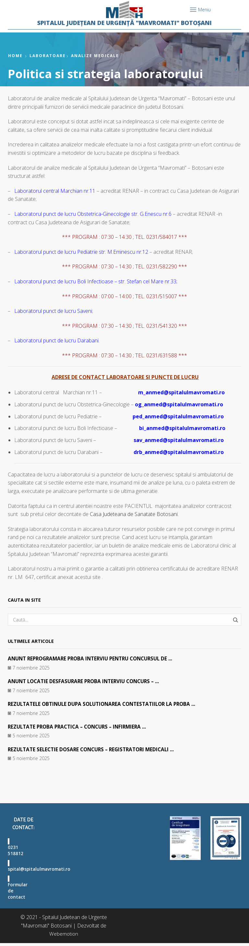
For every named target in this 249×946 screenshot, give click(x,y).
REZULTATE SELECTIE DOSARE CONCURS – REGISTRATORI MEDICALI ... (95, 749)
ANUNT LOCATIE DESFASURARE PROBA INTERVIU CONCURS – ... (87, 681)
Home (15, 56)
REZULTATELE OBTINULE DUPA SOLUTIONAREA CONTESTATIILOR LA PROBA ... (107, 703)
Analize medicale (95, 56)
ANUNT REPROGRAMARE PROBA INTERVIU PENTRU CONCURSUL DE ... (95, 658)
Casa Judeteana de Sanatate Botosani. (134, 514)
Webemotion (63, 936)
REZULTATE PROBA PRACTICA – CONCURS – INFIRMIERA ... (81, 726)
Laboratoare (48, 56)
